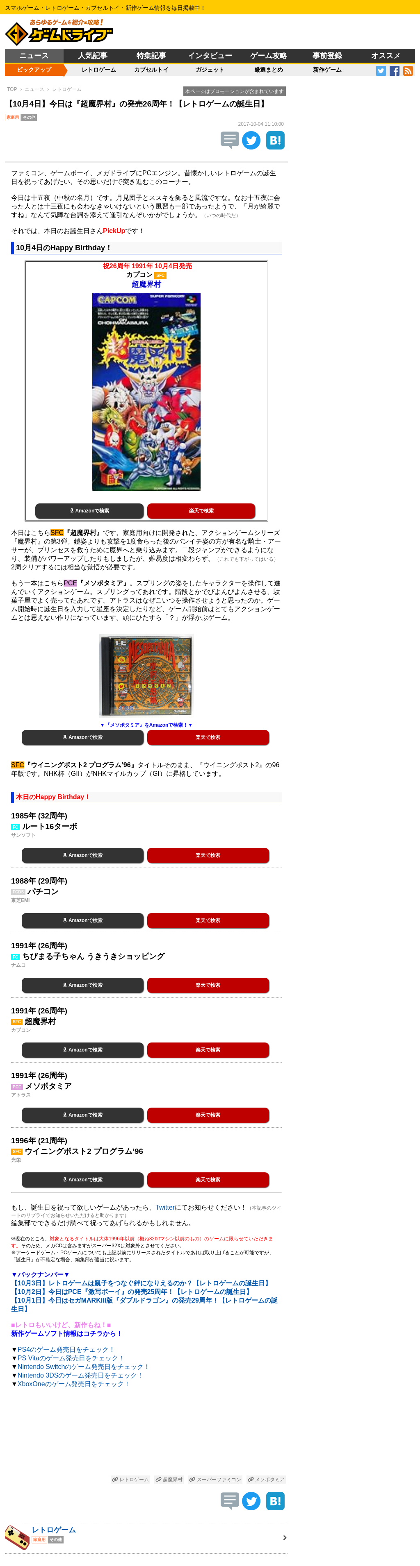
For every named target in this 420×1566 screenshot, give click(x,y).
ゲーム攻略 (268, 56)
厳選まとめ (268, 69)
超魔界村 (169, 1479)
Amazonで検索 (90, 511)
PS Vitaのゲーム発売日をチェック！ (71, 1358)
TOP (12, 89)
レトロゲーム (99, 69)
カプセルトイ (151, 69)
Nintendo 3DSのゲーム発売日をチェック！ (81, 1375)
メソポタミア (266, 1479)
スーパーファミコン (215, 1479)
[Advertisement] (146, 1433)
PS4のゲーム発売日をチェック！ (66, 1349)
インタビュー (210, 56)
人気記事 (92, 56)
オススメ (386, 56)
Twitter (165, 1207)
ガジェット (210, 69)
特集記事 (151, 56)
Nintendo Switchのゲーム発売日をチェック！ (84, 1366)
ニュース (34, 56)
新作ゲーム (327, 69)
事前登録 (327, 56)
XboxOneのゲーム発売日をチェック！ (74, 1383)
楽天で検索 (201, 511)
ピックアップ (34, 69)
